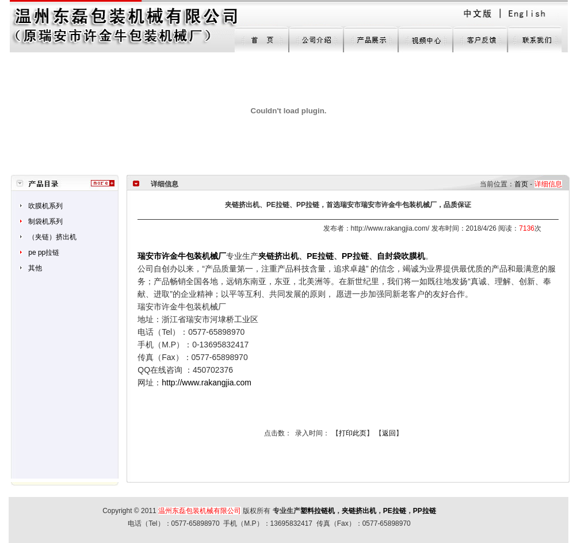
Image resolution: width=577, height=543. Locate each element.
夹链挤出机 (359, 511)
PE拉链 (320, 256)
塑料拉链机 (317, 511)
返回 (389, 433)
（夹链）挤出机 (52, 237)
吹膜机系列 (45, 206)
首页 (521, 184)
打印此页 (352, 433)
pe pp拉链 (43, 252)
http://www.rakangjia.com (206, 382)
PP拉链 (355, 256)
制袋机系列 (45, 221)
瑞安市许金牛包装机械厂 (181, 256)
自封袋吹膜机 (401, 256)
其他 (35, 268)
